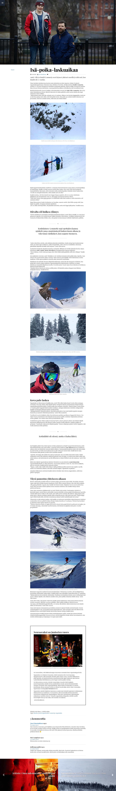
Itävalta (35, 713)
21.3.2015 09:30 (34, 749)
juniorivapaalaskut (43, 713)
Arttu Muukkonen (42, 74)
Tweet (12, 70)
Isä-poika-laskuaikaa (54, 69)
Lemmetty (52, 713)
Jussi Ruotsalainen (36, 723)
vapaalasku (59, 713)
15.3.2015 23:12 (34, 739)
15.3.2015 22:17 (34, 725)
